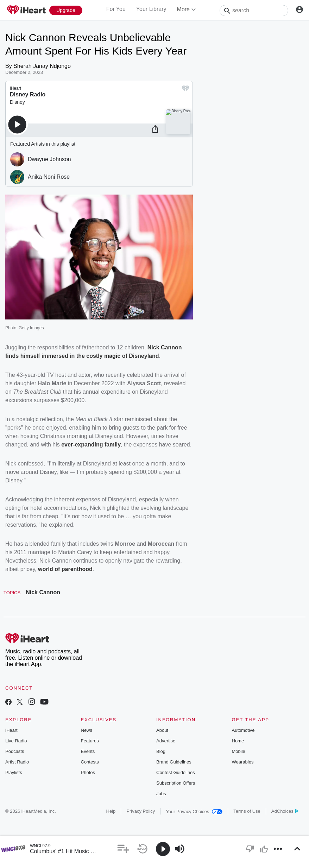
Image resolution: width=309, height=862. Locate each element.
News (87, 730)
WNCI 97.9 (40, 845)
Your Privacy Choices (194, 811)
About (162, 730)
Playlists (13, 772)
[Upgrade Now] (65, 10)
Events (88, 751)
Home (238, 740)
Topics (12, 592)
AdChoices (284, 811)
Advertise (165, 740)
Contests (90, 762)
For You (116, 9)
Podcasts (14, 751)
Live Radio (16, 740)
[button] (123, 849)
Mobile (238, 751)
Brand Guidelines (173, 762)
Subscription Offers (175, 783)
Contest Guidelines (175, 772)
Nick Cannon (43, 592)
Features (90, 740)
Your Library (151, 9)
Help (111, 811)
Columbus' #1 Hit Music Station (69, 851)
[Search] (254, 10)
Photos (88, 772)
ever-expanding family (91, 445)
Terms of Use (246, 811)
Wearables (243, 762)
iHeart (11, 730)
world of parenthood (65, 569)
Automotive (243, 730)
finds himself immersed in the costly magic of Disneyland (82, 356)
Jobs (161, 793)
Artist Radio (17, 762)
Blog (160, 751)
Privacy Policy (140, 811)
